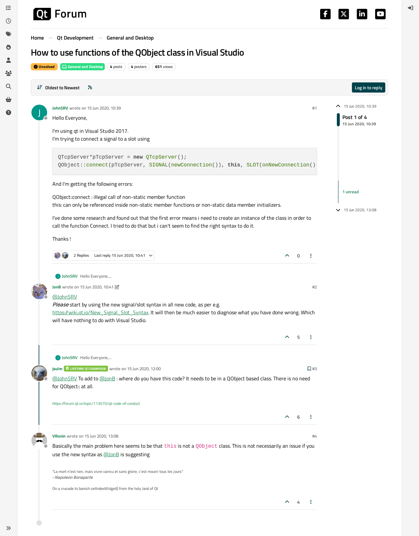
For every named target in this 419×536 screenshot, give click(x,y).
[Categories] (8, 8)
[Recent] (8, 21)
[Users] (8, 60)
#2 (314, 287)
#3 (314, 368)
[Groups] (8, 73)
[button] (8, 528)
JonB (56, 287)
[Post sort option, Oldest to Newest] (58, 87)
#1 (314, 108)
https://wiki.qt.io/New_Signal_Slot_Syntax (100, 312)
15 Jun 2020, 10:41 (97, 287)
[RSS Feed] (90, 87)
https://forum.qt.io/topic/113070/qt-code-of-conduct (96, 403)
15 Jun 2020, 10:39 (104, 108)
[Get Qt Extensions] (8, 99)
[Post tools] (311, 256)
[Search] (8, 86)
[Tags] (8, 34)
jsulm (57, 368)
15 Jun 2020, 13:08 (101, 436)
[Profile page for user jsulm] (39, 373)
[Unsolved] (8, 112)
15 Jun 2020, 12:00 (144, 368)
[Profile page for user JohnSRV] (39, 112)
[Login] (410, 8)
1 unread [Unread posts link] (350, 191)
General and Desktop (82, 66)
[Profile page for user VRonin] (39, 440)
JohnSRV (60, 108)
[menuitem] (410, 8)
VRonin (58, 436)
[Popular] (8, 47)
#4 (314, 436)
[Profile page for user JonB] (39, 291)
